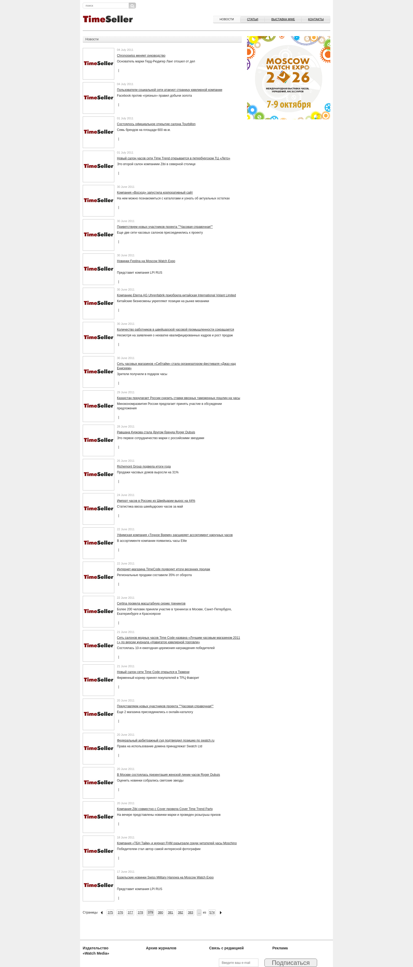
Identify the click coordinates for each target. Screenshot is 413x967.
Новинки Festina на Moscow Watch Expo (146, 261)
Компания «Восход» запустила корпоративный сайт (155, 192)
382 (180, 912)
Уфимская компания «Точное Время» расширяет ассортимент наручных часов (175, 535)
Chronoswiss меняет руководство (141, 55)
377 (130, 912)
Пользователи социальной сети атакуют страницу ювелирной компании (169, 90)
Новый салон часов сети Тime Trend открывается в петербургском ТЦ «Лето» (173, 158)
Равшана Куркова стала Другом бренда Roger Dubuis (156, 432)
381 (170, 912)
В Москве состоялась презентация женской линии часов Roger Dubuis (168, 775)
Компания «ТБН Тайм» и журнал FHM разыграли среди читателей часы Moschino (177, 843)
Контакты (316, 19)
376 (120, 912)
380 (160, 912)
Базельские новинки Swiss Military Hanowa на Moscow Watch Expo (165, 877)
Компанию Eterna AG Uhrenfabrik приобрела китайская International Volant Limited (176, 295)
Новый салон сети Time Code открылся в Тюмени (153, 672)
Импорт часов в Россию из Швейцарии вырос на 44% (156, 501)
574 (212, 912)
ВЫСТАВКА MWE (283, 19)
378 (140, 912)
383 (190, 912)
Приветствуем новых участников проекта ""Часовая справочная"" (165, 227)
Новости (227, 19)
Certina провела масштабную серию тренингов (151, 603)
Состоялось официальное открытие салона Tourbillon (156, 124)
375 (110, 912)
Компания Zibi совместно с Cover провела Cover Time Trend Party (165, 809)
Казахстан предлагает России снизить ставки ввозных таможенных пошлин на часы (178, 398)
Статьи (252, 19)
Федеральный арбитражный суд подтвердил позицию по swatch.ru (165, 740)
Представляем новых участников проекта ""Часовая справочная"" (165, 706)
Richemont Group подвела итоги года (144, 466)
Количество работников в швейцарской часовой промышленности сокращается (175, 329)
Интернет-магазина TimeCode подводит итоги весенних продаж (163, 569)
